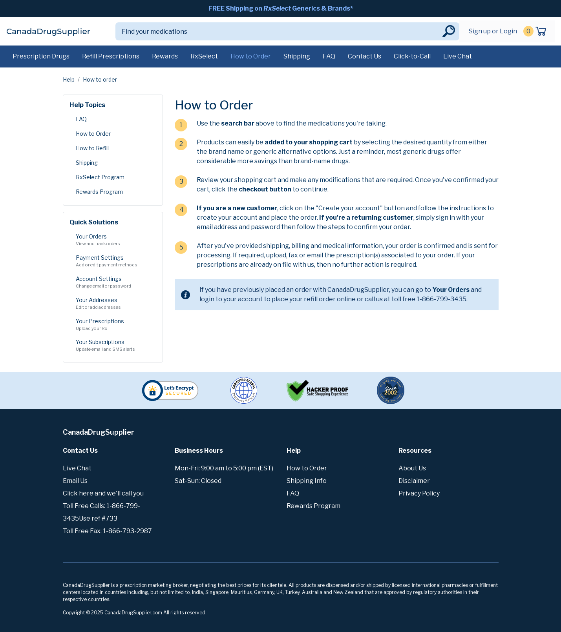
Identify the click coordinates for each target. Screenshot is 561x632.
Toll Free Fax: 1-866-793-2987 (107, 531)
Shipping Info (307, 480)
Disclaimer (414, 480)
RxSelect (204, 56)
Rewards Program (99, 191)
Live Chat (457, 56)
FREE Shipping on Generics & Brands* (280, 8)
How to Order (250, 56)
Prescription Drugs (41, 56)
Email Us (75, 480)
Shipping (296, 56)
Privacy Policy (419, 493)
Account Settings (113, 282)
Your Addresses (113, 304)
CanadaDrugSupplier (48, 31)
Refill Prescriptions (110, 56)
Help (69, 79)
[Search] (278, 31)
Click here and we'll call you (103, 493)
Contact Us (364, 56)
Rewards (165, 56)
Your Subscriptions (113, 346)
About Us (412, 468)
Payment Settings (113, 261)
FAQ (329, 56)
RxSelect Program (100, 177)
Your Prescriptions (113, 325)
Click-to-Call (412, 56)
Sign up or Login (493, 31)
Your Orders (113, 240)
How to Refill (92, 148)
